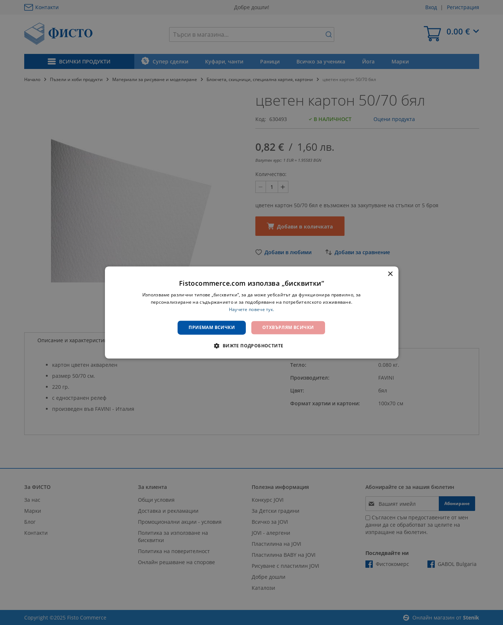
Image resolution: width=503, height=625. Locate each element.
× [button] (390, 274)
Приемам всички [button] (212, 327)
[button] (251, 346)
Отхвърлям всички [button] (288, 327)
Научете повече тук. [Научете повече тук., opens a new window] (251, 309)
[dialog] (251, 312)
